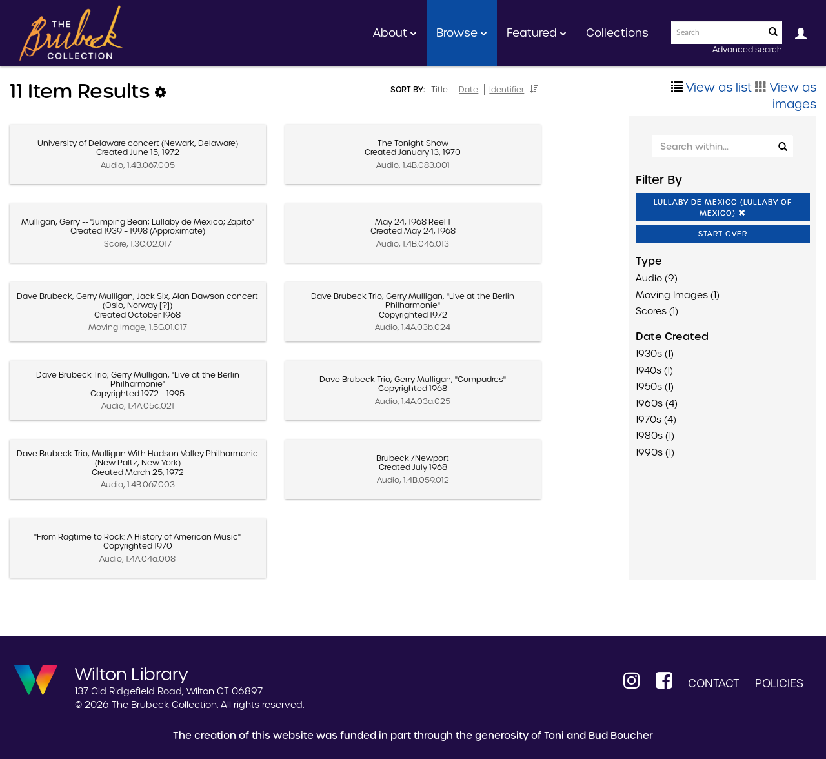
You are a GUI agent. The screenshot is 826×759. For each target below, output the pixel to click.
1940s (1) (654, 370)
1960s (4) (657, 403)
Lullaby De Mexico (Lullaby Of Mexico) (723, 207)
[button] (534, 89)
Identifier (506, 89)
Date (468, 89)
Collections (617, 33)
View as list (711, 87)
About (395, 33)
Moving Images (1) (678, 295)
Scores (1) (657, 311)
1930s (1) (655, 353)
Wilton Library (131, 673)
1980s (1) (655, 435)
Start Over (722, 233)
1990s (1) (655, 452)
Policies (779, 683)
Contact (714, 683)
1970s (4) (656, 419)
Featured (537, 33)
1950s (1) (655, 386)
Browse (461, 33)
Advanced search (747, 49)
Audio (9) (657, 278)
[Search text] (717, 32)
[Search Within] (722, 146)
